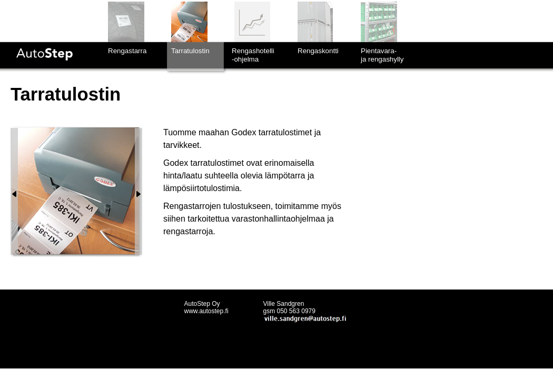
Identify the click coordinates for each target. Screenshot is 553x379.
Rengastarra (127, 51)
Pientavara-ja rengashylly (382, 55)
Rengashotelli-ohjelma (253, 55)
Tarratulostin (190, 51)
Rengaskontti (318, 51)
